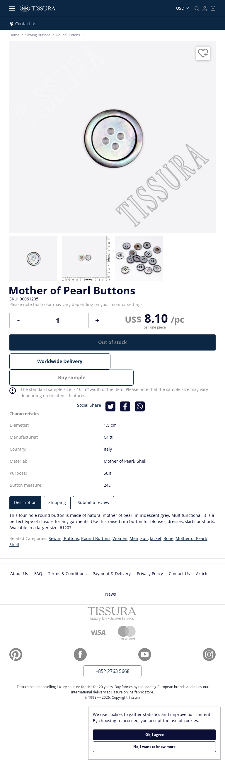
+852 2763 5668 (112, 654)
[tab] (25, 485)
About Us (19, 556)
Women (119, 521)
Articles (203, 556)
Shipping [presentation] (57, 485)
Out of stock (112, 342)
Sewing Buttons (64, 521)
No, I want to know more (154, 746)
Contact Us (25, 23)
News (110, 577)
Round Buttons (95, 521)
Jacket (155, 521)
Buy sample (165, 361)
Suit (144, 521)
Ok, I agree (154, 734)
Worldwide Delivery (59, 361)
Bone (168, 521)
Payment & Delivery (112, 556)
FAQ (38, 556)
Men (133, 521)
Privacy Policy (150, 556)
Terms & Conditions (67, 556)
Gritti (109, 420)
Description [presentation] (25, 485)
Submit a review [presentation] (93, 485)
